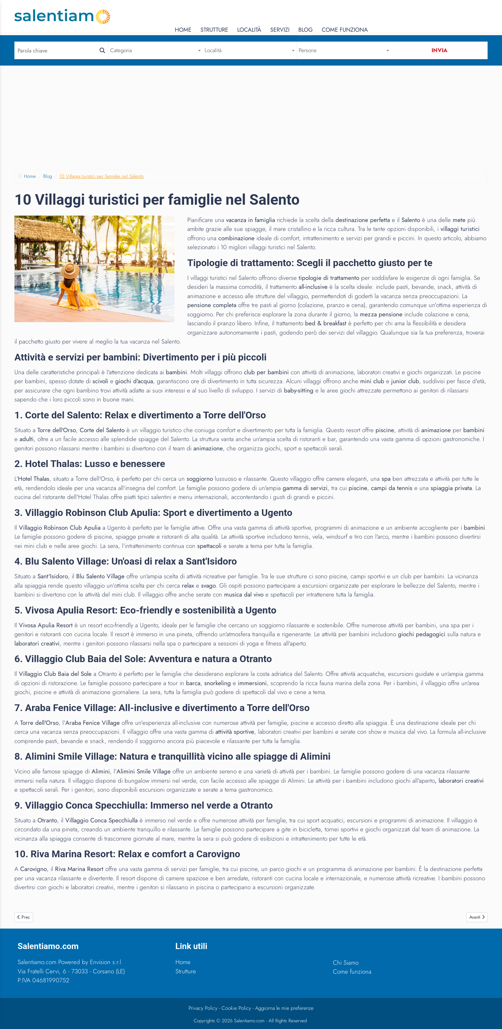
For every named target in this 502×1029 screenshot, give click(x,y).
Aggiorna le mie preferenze (284, 1008)
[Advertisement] (251, 114)
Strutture (334, 16)
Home (303, 16)
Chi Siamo (346, 962)
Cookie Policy (236, 1008)
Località (369, 16)
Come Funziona (464, 16)
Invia (441, 50)
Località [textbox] (214, 50)
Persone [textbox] (309, 50)
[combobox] (156, 50)
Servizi (399, 16)
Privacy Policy (203, 1008)
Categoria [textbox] (122, 50)
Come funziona (352, 971)
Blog (425, 16)
